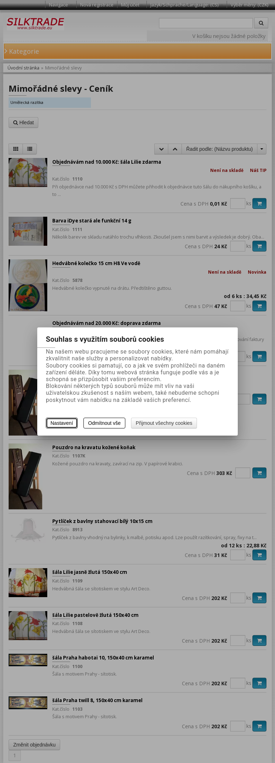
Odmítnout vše (104, 423)
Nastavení (61, 423)
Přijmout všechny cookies (164, 423)
